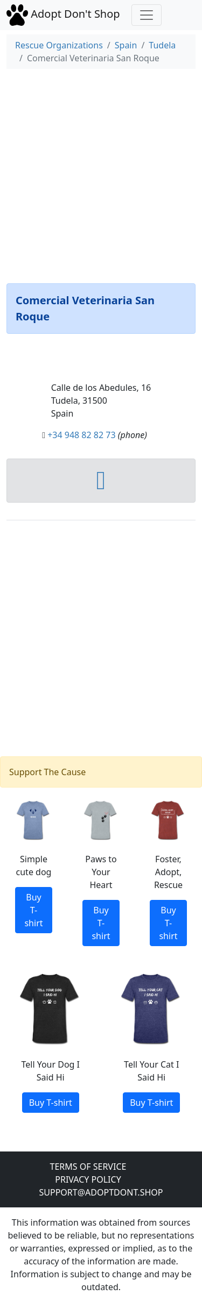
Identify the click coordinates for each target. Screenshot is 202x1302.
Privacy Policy (88, 1179)
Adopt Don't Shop (64, 14)
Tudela (162, 45)
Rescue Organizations (59, 45)
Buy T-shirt (33, 910)
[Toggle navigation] (146, 15)
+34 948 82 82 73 (81, 435)
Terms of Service (88, 1166)
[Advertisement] (101, 174)
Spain (126, 45)
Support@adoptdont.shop (101, 1192)
